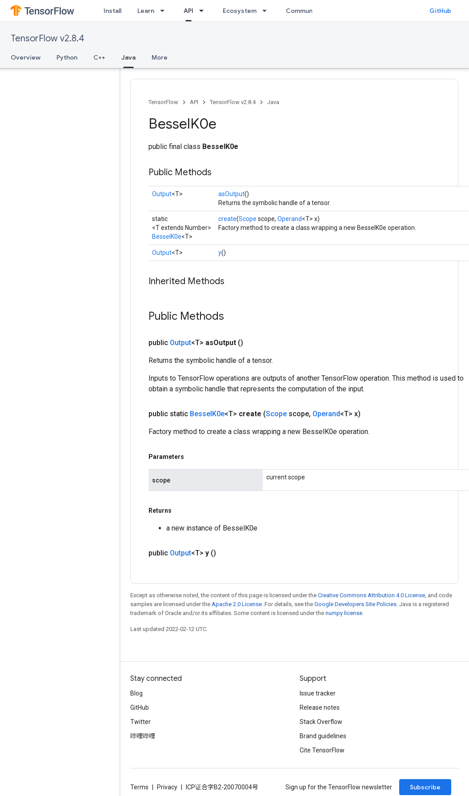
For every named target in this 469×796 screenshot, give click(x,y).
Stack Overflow (321, 721)
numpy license (343, 613)
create (227, 218)
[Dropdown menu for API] (204, 10)
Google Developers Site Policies (355, 604)
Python (66, 57)
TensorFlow (163, 102)
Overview (25, 57)
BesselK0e (166, 236)
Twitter (140, 721)
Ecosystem (240, 11)
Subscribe (425, 787)
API (194, 102)
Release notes (320, 707)
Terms (139, 787)
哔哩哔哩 (142, 736)
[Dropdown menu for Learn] (165, 10)
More (160, 57)
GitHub (440, 11)
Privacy (167, 787)
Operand (289, 218)
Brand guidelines (323, 736)
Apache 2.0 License (237, 604)
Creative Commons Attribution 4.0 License (371, 595)
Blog (136, 693)
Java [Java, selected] (128, 57)
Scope (248, 218)
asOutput (231, 193)
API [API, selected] (188, 11)
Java (273, 102)
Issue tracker (318, 693)
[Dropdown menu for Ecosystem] (267, 10)
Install (112, 11)
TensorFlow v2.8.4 (47, 38)
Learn (145, 11)
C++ (99, 57)
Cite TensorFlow (322, 750)
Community (303, 11)
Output (162, 193)
